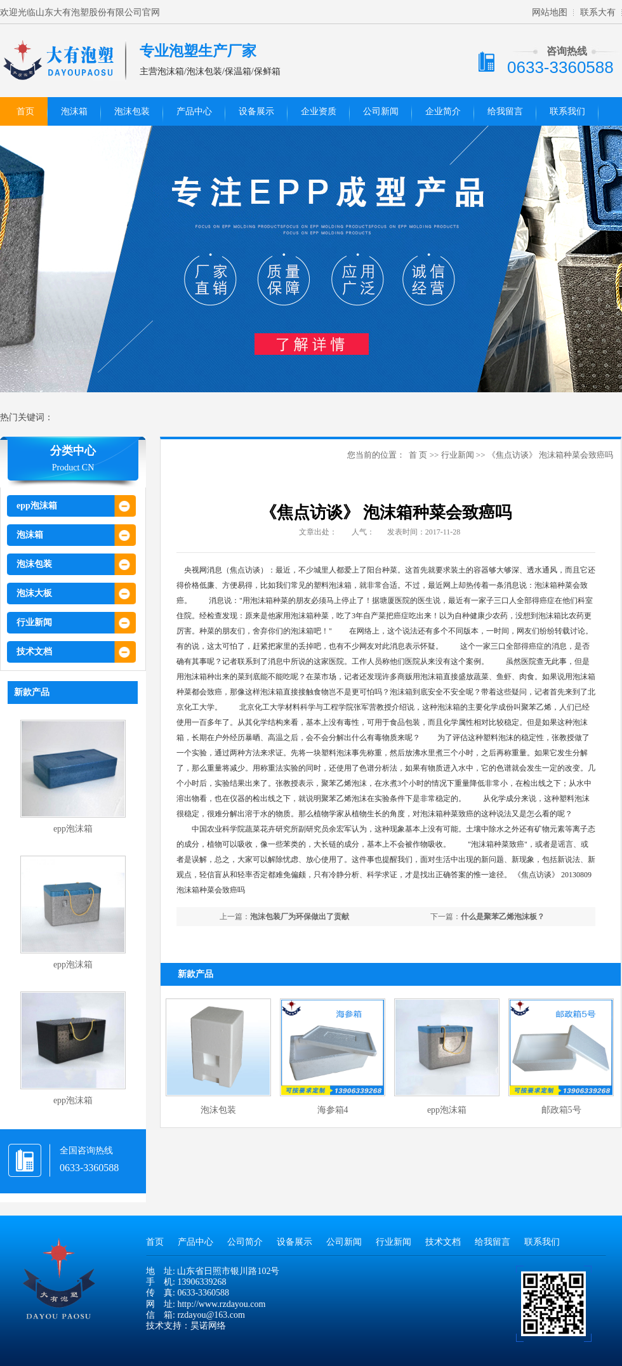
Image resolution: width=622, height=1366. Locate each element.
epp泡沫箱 (37, 505)
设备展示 (256, 111)
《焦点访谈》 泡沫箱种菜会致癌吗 (550, 455)
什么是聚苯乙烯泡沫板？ (503, 916)
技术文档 (34, 651)
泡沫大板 (34, 593)
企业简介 (443, 111)
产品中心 (194, 111)
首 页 (418, 455)
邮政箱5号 (561, 1110)
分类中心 (73, 450)
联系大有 (598, 12)
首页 (25, 111)
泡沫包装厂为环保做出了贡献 (299, 916)
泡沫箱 (74, 111)
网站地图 (549, 12)
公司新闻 (381, 111)
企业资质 (318, 111)
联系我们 (567, 111)
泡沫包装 (132, 111)
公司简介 (245, 1242)
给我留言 (505, 111)
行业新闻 (34, 622)
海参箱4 (332, 1110)
